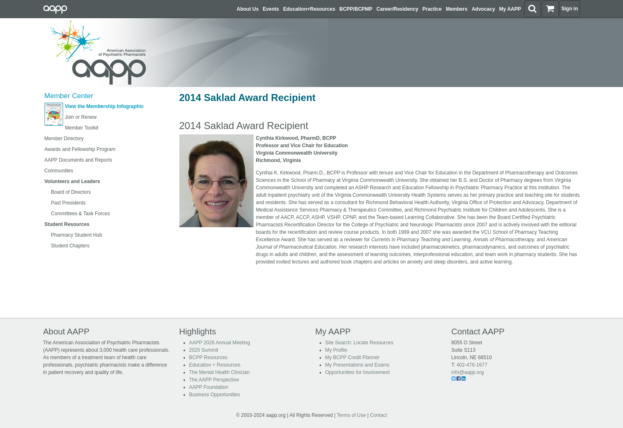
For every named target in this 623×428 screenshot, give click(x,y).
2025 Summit (204, 350)
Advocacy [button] (483, 9)
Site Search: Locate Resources (359, 343)
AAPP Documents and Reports (79, 160)
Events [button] (271, 9)
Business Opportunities (214, 394)
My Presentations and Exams (357, 365)
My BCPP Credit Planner (352, 357)
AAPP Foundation (208, 387)
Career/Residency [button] (397, 9)
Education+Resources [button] (309, 9)
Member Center (69, 96)
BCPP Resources (208, 357)
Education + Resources (214, 365)
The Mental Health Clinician (219, 372)
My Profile (336, 350)
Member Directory (64, 138)
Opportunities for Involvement (357, 372)
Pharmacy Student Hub (76, 235)
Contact (378, 415)
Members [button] (457, 9)
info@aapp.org (467, 372)
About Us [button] (248, 9)
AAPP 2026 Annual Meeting (219, 343)
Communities (59, 171)
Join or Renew (81, 117)
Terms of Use (351, 415)
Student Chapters (70, 246)
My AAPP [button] (510, 9)
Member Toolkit (82, 128)
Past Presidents (68, 203)
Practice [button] (432, 9)
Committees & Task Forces (80, 213)
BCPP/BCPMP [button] (355, 9)
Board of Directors (71, 192)
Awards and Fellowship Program (80, 149)
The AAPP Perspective (214, 380)
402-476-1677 (471, 365)
